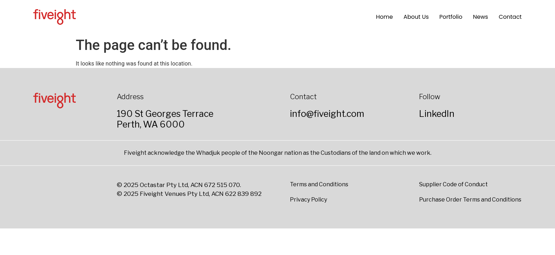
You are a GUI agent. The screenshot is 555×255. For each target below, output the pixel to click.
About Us (416, 17)
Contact (510, 17)
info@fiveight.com (327, 113)
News (480, 17)
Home (384, 17)
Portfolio (450, 17)
